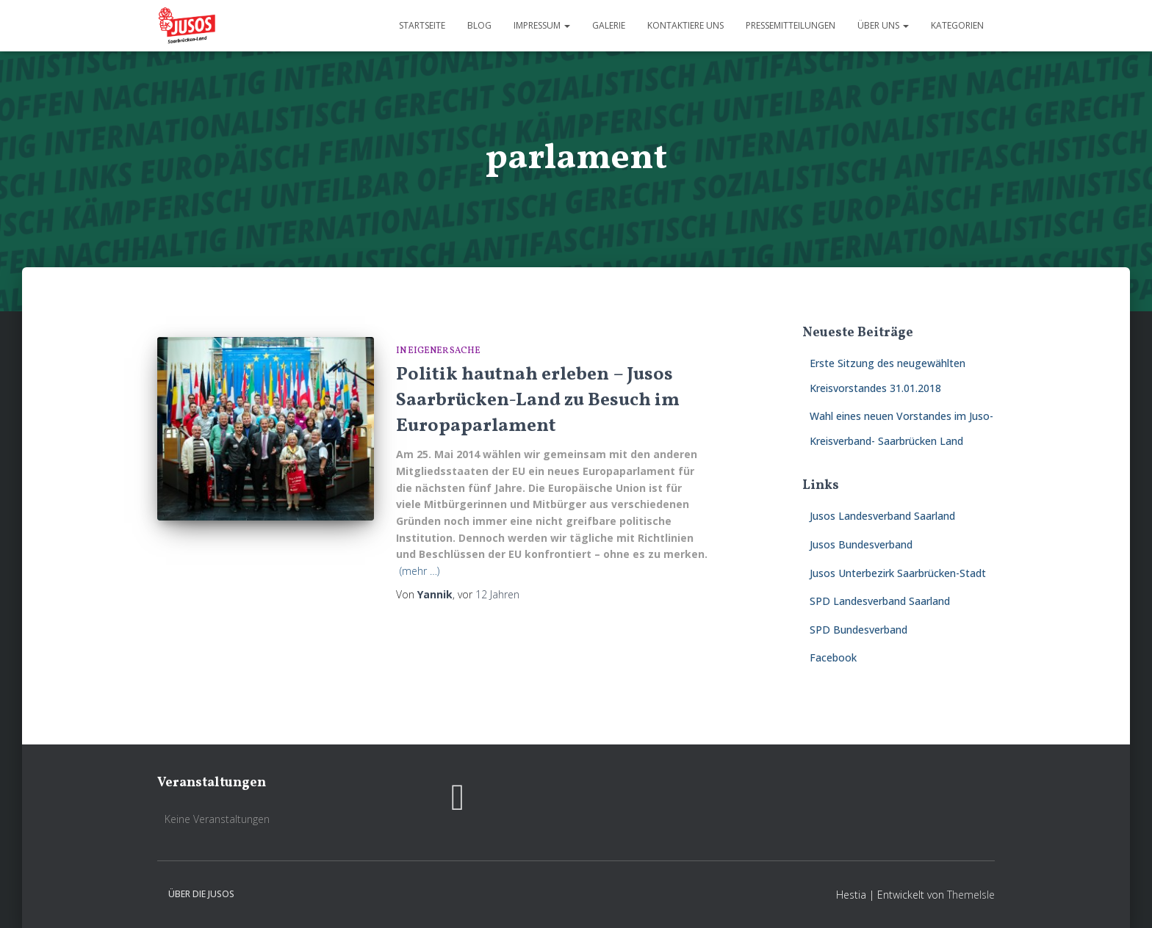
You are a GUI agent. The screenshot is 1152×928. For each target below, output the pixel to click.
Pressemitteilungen (790, 25)
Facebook (833, 657)
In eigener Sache (438, 351)
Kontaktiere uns (685, 25)
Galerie (608, 25)
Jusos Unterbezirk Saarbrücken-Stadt (898, 573)
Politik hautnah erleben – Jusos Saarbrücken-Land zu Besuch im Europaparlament (538, 400)
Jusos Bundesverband (861, 544)
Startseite (422, 25)
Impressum (542, 25)
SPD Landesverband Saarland (880, 601)
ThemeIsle (971, 895)
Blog (479, 25)
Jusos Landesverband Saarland (882, 516)
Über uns (883, 25)
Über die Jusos (201, 894)
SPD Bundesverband (858, 630)
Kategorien (957, 25)
